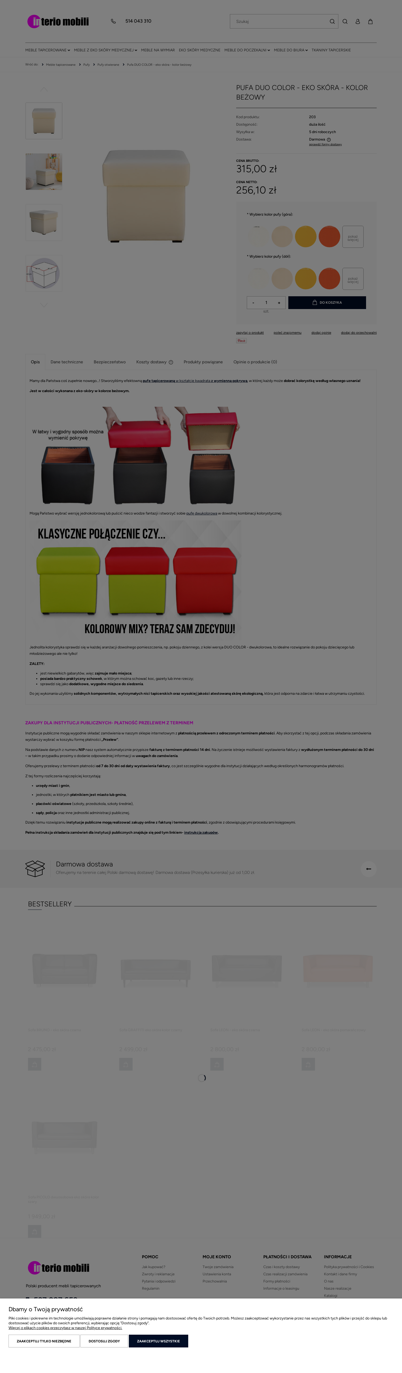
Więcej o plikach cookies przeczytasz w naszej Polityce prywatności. (65, 1328)
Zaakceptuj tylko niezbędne (44, 1341)
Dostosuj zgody (104, 1341)
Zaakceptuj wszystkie (158, 1341)
